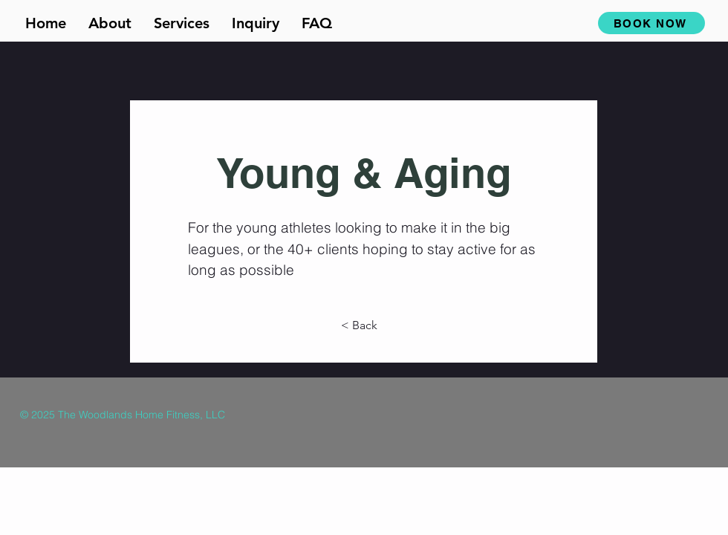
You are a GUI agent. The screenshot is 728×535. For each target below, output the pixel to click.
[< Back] (363, 326)
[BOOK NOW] (651, 23)
